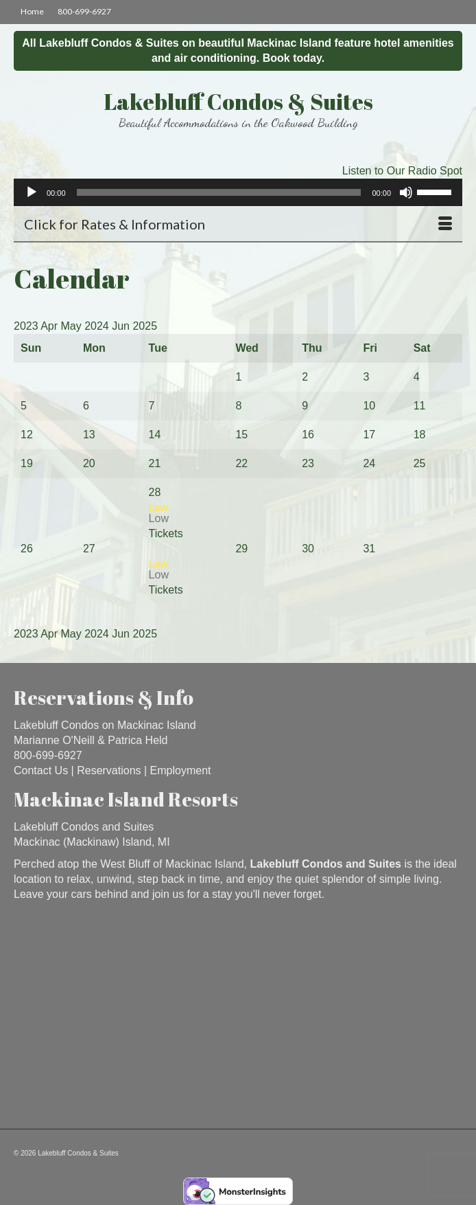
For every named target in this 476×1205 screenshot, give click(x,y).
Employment (180, 770)
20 (89, 463)
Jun (122, 326)
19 (27, 463)
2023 (27, 326)
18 (420, 434)
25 (420, 463)
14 (155, 434)
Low (159, 518)
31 (369, 548)
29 (241, 548)
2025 (144, 326)
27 (89, 548)
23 (308, 463)
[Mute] (406, 192)
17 (369, 434)
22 (241, 463)
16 (308, 434)
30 (308, 548)
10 (369, 406)
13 (89, 434)
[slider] (219, 192)
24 (369, 463)
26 (27, 548)
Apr (50, 326)
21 (155, 463)
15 (241, 434)
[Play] (31, 192)
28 (155, 492)
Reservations (109, 770)
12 (27, 434)
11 (420, 406)
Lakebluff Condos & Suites (238, 101)
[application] (238, 192)
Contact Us (41, 770)
